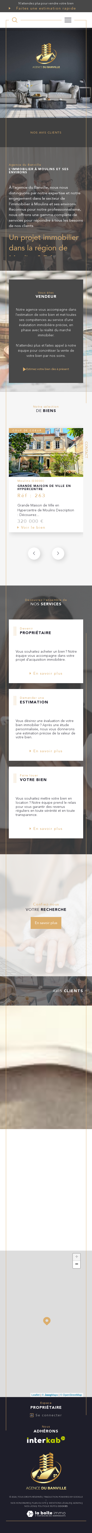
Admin (77, 1503)
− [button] (76, 1264)
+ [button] (76, 1257)
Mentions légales (60, 1503)
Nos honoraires (20, 1503)
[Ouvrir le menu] (68, 20)
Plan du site (39, 1503)
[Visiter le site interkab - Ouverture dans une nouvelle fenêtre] (46, 1439)
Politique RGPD (47, 1506)
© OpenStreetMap (71, 1394)
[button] (58, 553)
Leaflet (36, 1394)
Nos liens (30, 1506)
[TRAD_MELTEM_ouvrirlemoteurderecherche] (15, 20)
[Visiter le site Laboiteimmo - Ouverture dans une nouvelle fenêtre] (46, 1519)
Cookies (63, 1506)
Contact (86, 450)
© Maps (50, 1394)
